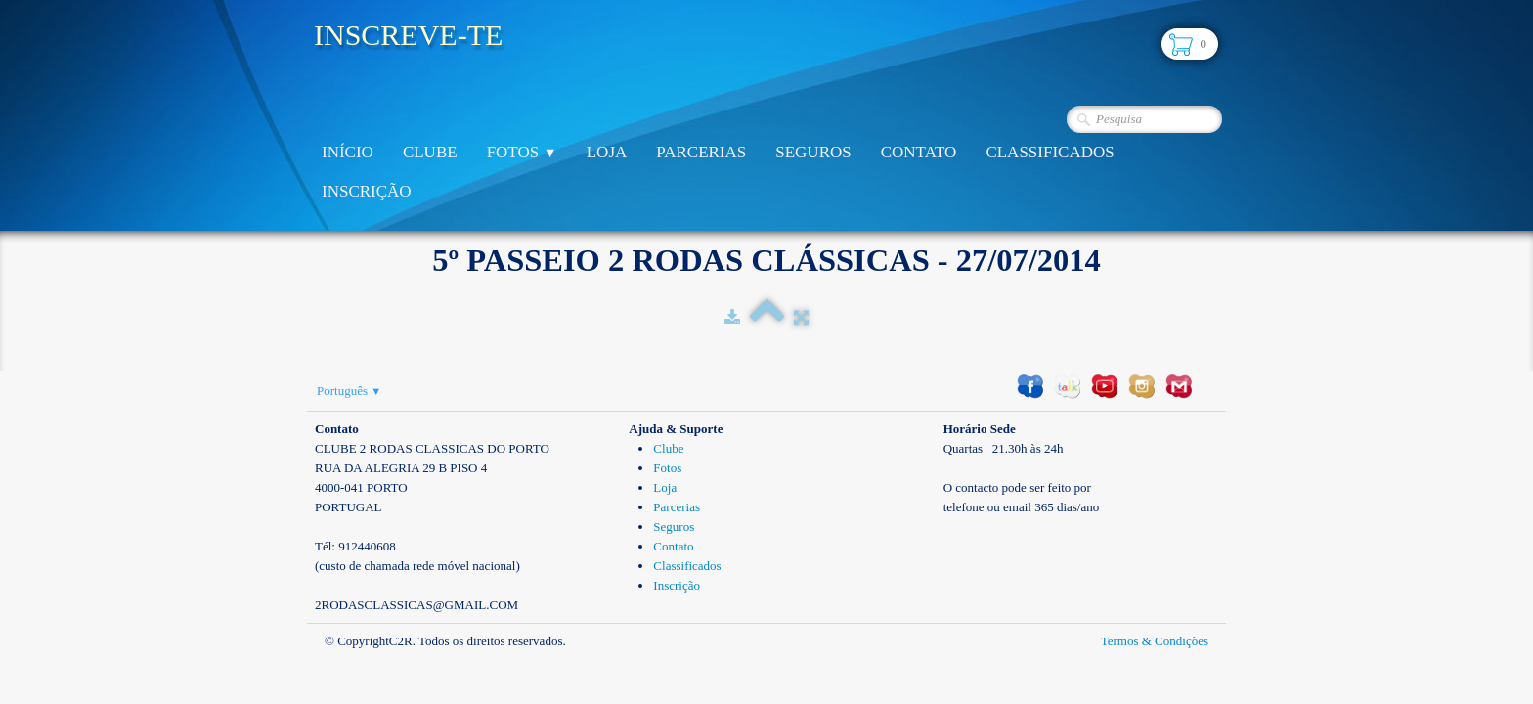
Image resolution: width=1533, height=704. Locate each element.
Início (347, 152)
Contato (919, 152)
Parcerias (701, 152)
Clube (430, 152)
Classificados (1050, 152)
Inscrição (367, 191)
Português (349, 390)
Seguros (813, 152)
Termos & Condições (1154, 641)
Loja (607, 152)
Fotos (522, 152)
